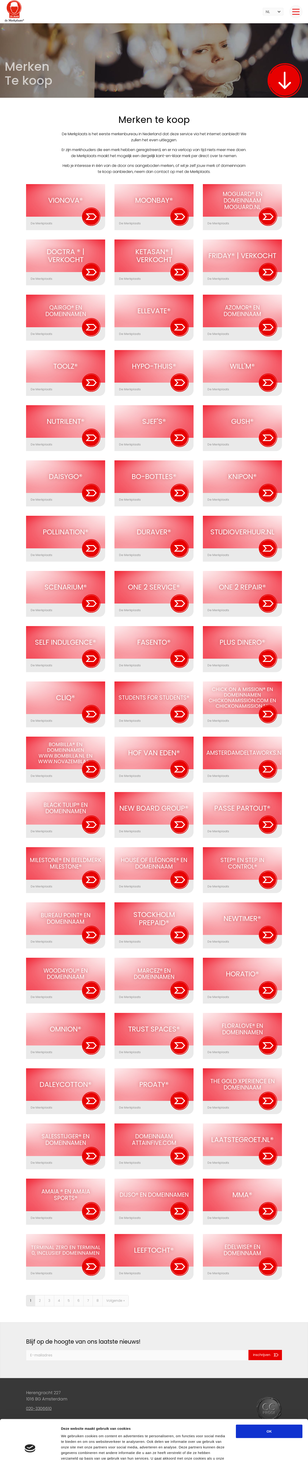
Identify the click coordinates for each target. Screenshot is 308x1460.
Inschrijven (261, 1355)
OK (269, 1399)
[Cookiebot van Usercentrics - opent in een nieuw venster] (30, 1450)
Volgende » (115, 1300)
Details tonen (251, 1451)
